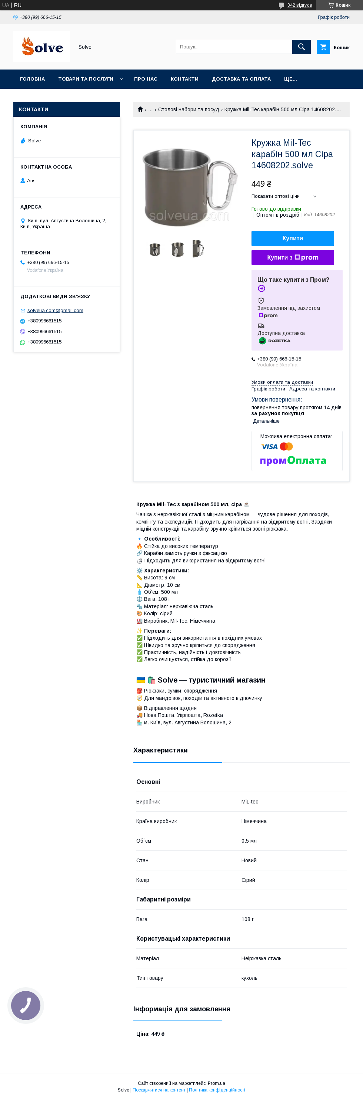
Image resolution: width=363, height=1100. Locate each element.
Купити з (292, 257)
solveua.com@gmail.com (55, 310)
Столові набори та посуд (188, 109)
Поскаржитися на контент (159, 1090)
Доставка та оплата (241, 79)
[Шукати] (301, 47)
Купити (293, 238)
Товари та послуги (85, 79)
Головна (32, 79)
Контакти (185, 79)
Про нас (145, 79)
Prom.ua (216, 1083)
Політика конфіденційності (217, 1090)
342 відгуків (299, 5)
